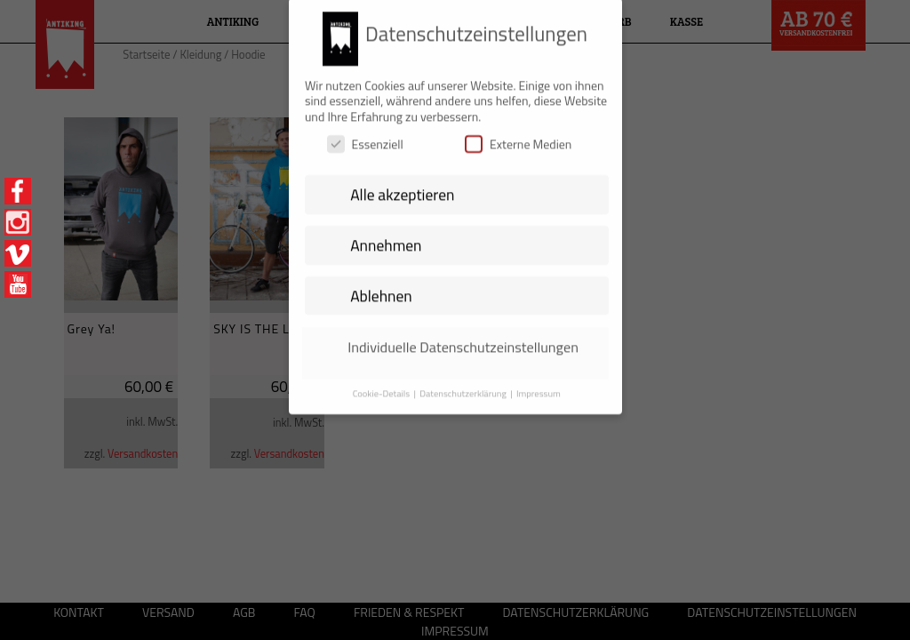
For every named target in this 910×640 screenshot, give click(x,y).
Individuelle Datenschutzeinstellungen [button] (463, 337)
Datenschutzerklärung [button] (463, 384)
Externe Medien (518, 135)
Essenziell (365, 135)
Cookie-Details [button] (382, 384)
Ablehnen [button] (381, 287)
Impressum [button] (538, 384)
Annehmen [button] (385, 236)
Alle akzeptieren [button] (402, 186)
